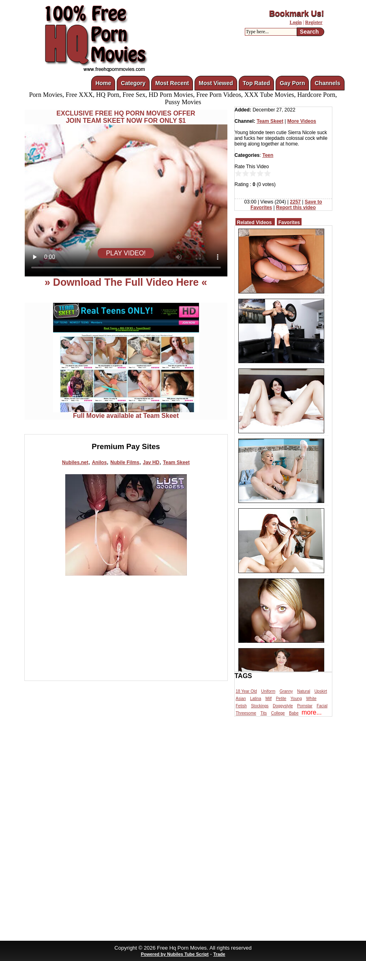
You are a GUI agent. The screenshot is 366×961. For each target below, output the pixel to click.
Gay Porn (292, 83)
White (311, 698)
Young (296, 698)
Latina (255, 698)
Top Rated (256, 83)
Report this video (296, 207)
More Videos (301, 121)
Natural (303, 691)
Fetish (241, 706)
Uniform (268, 691)
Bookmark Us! (296, 13)
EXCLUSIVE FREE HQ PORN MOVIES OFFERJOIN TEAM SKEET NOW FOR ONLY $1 (125, 117)
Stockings (259, 706)
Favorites (289, 222)
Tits (264, 713)
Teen (267, 155)
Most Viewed (216, 83)
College (278, 713)
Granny (286, 691)
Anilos (99, 462)
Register (314, 22)
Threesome (246, 713)
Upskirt (321, 691)
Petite (281, 698)
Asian (241, 698)
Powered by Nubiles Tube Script (174, 954)
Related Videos (254, 222)
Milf (268, 698)
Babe (293, 713)
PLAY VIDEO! (126, 253)
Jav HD (151, 462)
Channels (327, 83)
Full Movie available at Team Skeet (126, 413)
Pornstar (304, 706)
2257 (295, 202)
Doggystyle (283, 706)
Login (295, 22)
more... (312, 712)
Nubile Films (124, 462)
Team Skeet (176, 462)
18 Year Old (246, 691)
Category (133, 83)
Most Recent (172, 83)
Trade (219, 954)
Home (103, 83)
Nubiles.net (75, 462)
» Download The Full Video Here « (126, 282)
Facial (322, 706)
